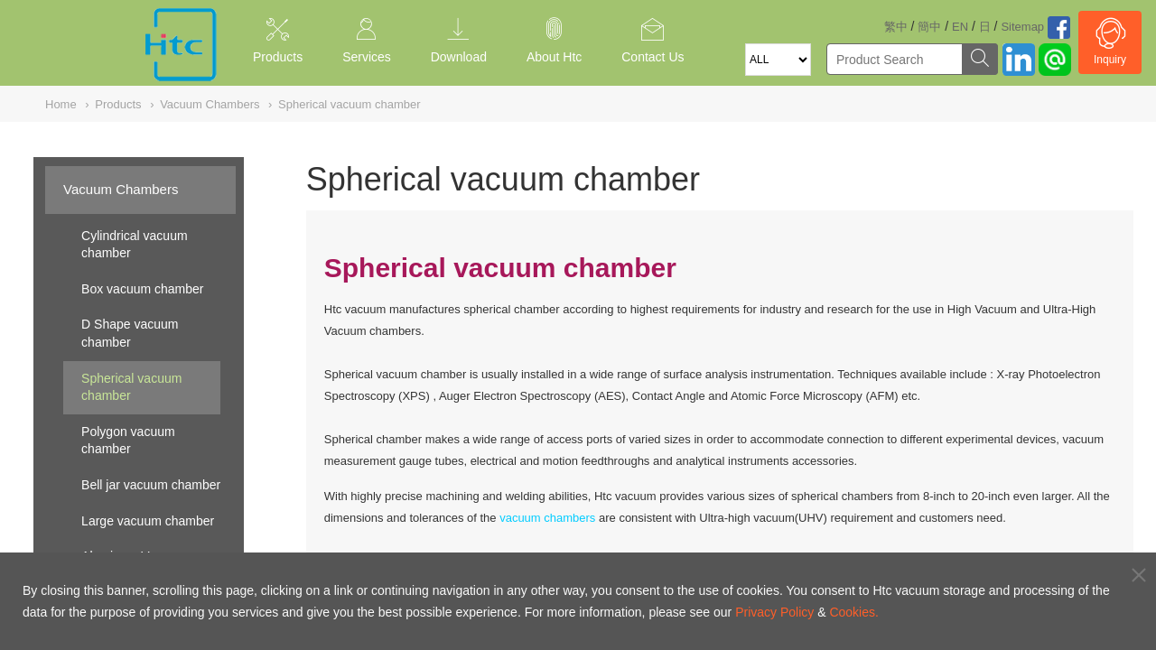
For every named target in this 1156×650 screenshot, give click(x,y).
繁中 (896, 26)
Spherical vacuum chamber (131, 387)
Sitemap (1022, 26)
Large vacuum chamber (147, 521)
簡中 (929, 26)
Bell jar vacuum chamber (150, 485)
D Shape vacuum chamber (129, 333)
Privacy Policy (774, 612)
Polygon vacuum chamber (128, 440)
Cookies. (853, 612)
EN (960, 26)
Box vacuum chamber (142, 289)
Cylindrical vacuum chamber (134, 244)
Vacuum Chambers (120, 189)
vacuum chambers (547, 518)
